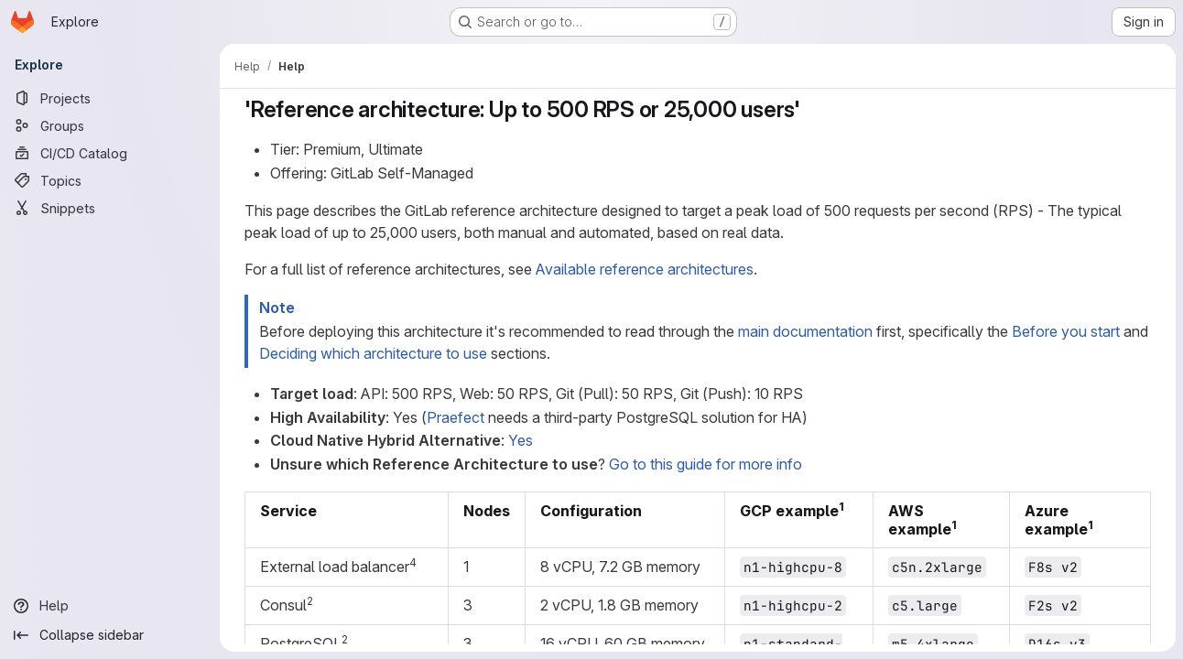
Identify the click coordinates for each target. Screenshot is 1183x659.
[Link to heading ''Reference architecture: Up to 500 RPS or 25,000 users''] (812, 109)
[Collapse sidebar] (109, 635)
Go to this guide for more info (705, 464)
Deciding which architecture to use (373, 353)
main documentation (805, 331)
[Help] (109, 606)
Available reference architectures (645, 269)
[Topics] (109, 180)
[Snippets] (109, 208)
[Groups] (109, 125)
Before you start (1066, 331)
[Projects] (109, 98)
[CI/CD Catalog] (109, 153)
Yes (520, 440)
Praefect (455, 417)
